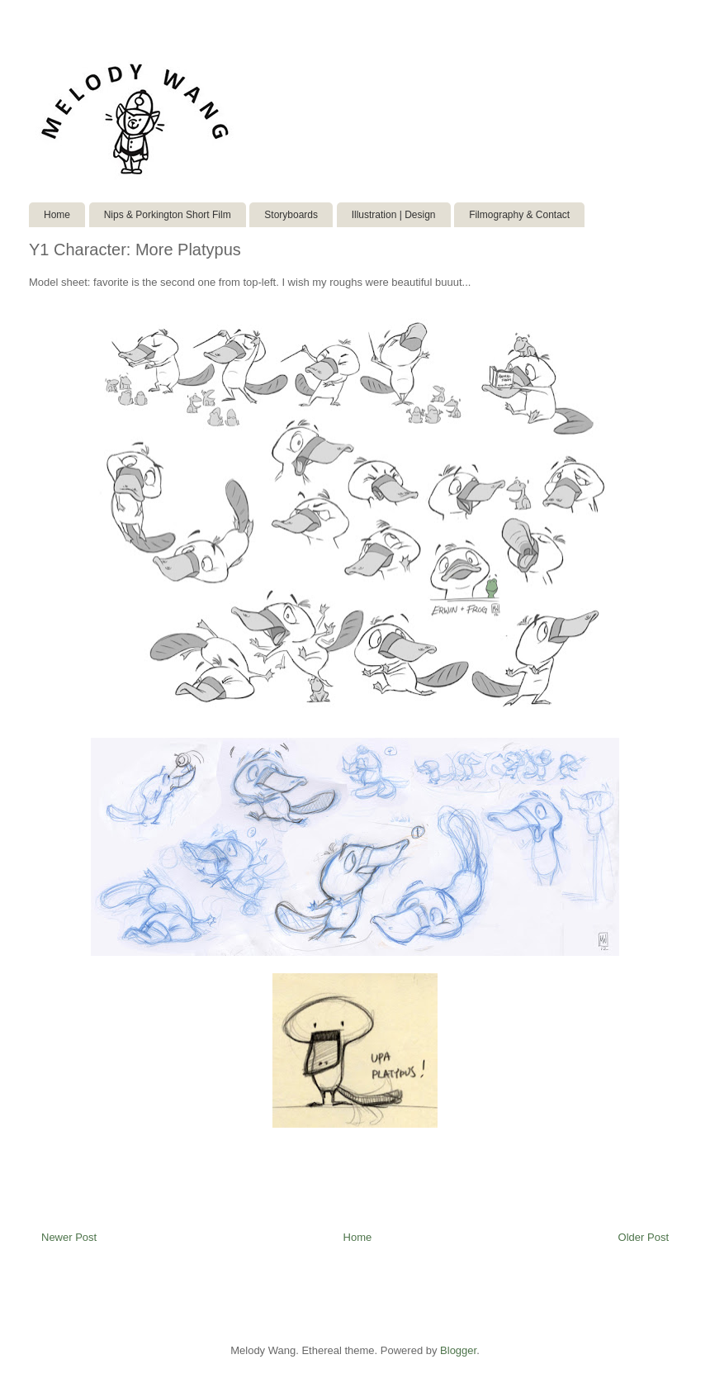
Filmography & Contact (519, 215)
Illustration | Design (394, 215)
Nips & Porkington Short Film (167, 215)
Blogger (458, 1350)
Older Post (643, 1237)
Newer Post (69, 1237)
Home (57, 215)
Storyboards (291, 215)
